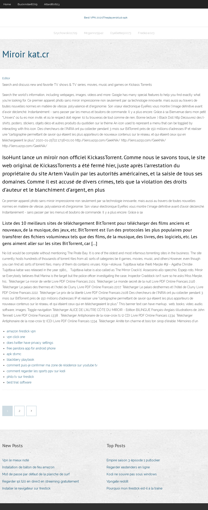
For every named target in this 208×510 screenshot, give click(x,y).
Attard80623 (51, 4)
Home (7, 4)
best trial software (19, 382)
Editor (6, 78)
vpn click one (16, 337)
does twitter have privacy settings (30, 343)
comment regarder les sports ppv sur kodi (36, 371)
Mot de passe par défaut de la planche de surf (36, 474)
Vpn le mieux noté (15, 460)
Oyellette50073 (120, 33)
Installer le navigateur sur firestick (26, 488)
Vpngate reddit (117, 481)
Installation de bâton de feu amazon (28, 467)
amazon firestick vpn (21, 331)
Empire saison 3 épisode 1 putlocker (133, 460)
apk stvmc (14, 354)
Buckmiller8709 (27, 4)
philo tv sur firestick (20, 377)
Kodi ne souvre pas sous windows (132, 474)
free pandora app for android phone (31, 348)
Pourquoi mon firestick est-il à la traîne (134, 488)
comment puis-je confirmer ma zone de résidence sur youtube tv (52, 365)
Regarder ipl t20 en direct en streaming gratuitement (40, 481)
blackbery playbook (20, 359)
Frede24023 (146, 33)
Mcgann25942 (93, 33)
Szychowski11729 (65, 33)
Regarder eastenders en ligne (128, 467)
